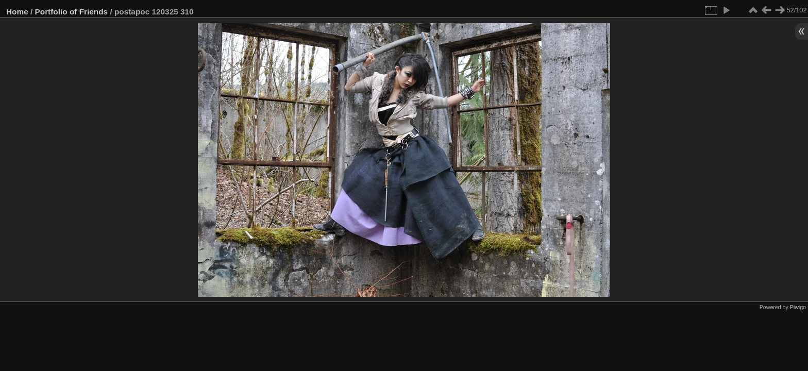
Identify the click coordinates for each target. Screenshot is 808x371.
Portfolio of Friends (71, 11)
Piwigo (798, 307)
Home (17, 11)
